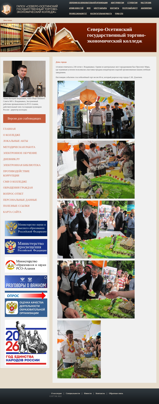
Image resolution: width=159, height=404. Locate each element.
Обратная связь (116, 393)
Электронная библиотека (22, 165)
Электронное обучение (20, 153)
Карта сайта (12, 212)
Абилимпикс (146, 8)
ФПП (89, 8)
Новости (88, 393)
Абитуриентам (117, 2)
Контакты (114, 8)
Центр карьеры (100, 8)
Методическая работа (19, 147)
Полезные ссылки (16, 205)
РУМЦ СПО (119, 13)
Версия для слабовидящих (24, 118)
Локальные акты (15, 141)
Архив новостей (76, 8)
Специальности (73, 393)
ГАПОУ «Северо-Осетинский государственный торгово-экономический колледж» (37, 9)
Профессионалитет (78, 13)
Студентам (132, 2)
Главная (9, 128)
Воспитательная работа (101, 13)
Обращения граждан (18, 187)
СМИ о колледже (15, 181)
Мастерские (146, 2)
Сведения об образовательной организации (88, 2)
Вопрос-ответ (13, 193)
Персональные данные (20, 199)
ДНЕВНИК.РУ (11, 159)
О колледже (11, 135)
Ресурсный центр (130, 8)
